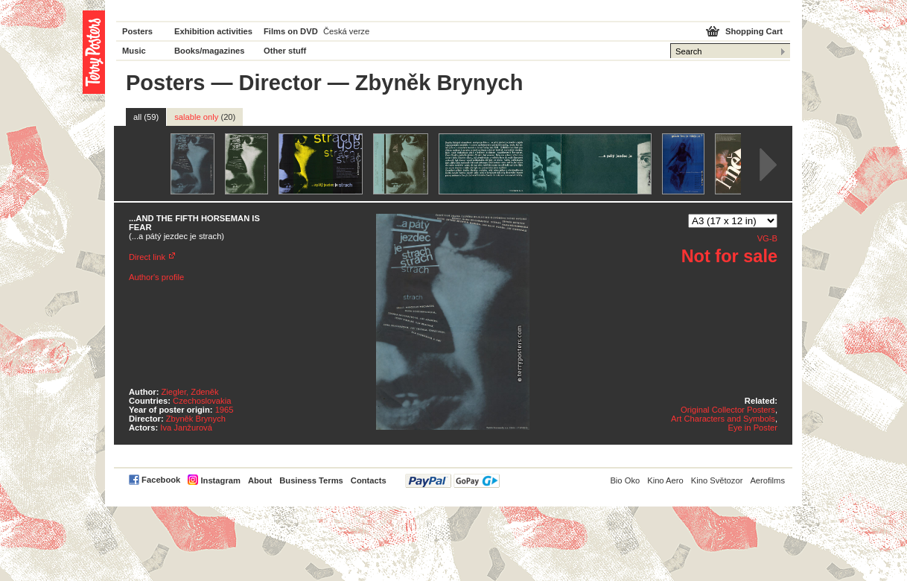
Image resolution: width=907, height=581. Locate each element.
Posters (137, 31)
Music (134, 50)
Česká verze (346, 31)
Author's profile (156, 277)
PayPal (452, 481)
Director (280, 83)
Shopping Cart (754, 31)
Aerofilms (767, 480)
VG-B (767, 238)
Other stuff (285, 50)
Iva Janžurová (186, 427)
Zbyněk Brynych (196, 418)
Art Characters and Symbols (723, 418)
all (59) (146, 116)
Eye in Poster (752, 427)
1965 (224, 409)
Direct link (147, 257)
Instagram (220, 480)
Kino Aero (665, 480)
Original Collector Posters (728, 409)
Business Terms (311, 480)
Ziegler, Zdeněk (190, 391)
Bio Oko (625, 480)
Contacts (368, 480)
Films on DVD (291, 31)
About (260, 480)
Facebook (160, 479)
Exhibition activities (213, 31)
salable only (204, 116)
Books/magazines (209, 50)
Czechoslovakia (202, 400)
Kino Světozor (717, 480)
